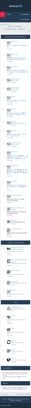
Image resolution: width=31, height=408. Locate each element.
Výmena (13, 341)
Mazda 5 (13, 122)
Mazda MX (14, 166)
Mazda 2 (13, 96)
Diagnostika (14, 281)
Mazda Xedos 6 (15, 79)
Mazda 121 (14, 41)
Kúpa (12, 328)
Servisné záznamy (16, 229)
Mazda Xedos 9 (15, 88)
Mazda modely (15, 270)
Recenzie (13, 220)
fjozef (25, 389)
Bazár (15, 302)
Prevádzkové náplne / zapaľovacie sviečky (17, 248)
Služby (13, 349)
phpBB (9, 399)
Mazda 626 (14, 66)
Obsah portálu (4, 394)
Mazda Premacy (16, 143)
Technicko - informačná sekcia (15, 242)
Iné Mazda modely (16, 195)
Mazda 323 (14, 54)
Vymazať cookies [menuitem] (6, 405)
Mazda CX (14, 152)
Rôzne (13, 358)
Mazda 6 (13, 130)
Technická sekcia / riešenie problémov (15, 37)
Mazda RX (14, 181)
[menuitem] (8, 14)
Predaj (13, 316)
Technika (14, 290)
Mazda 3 (13, 109)
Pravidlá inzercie (16, 307)
